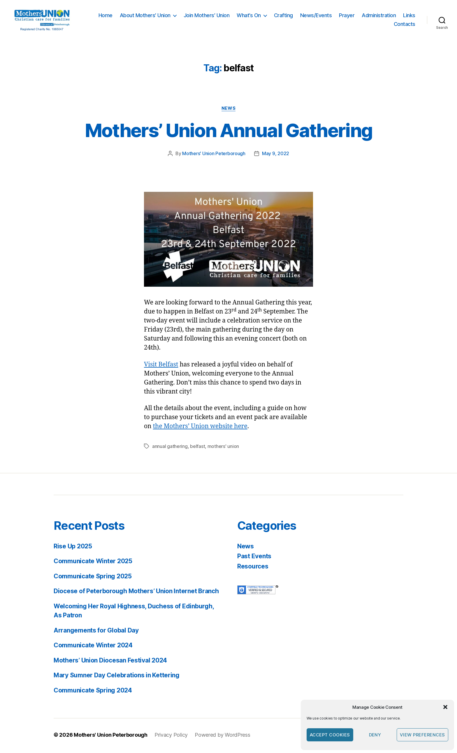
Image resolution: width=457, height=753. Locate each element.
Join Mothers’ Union (207, 16)
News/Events (316, 16)
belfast (197, 448)
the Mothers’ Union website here (200, 428)
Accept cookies (330, 735)
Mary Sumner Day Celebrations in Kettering (117, 677)
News (228, 109)
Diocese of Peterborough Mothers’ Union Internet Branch (136, 592)
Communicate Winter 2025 (93, 562)
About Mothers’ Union (145, 16)
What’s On (249, 16)
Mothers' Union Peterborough (213, 155)
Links (409, 16)
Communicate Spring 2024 (93, 691)
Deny (375, 735)
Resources (252, 567)
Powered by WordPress (222, 736)
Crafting (283, 16)
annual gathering (170, 448)
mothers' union (223, 448)
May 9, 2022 (275, 155)
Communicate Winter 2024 (93, 647)
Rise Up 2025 (73, 547)
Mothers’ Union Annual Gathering (228, 132)
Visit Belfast (161, 366)
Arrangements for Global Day (96, 631)
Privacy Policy (171, 736)
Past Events (254, 557)
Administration (379, 16)
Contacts (404, 25)
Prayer (346, 16)
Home (106, 16)
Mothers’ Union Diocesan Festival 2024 (110, 661)
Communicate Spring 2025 (93, 577)
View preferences (422, 735)
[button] (445, 707)
